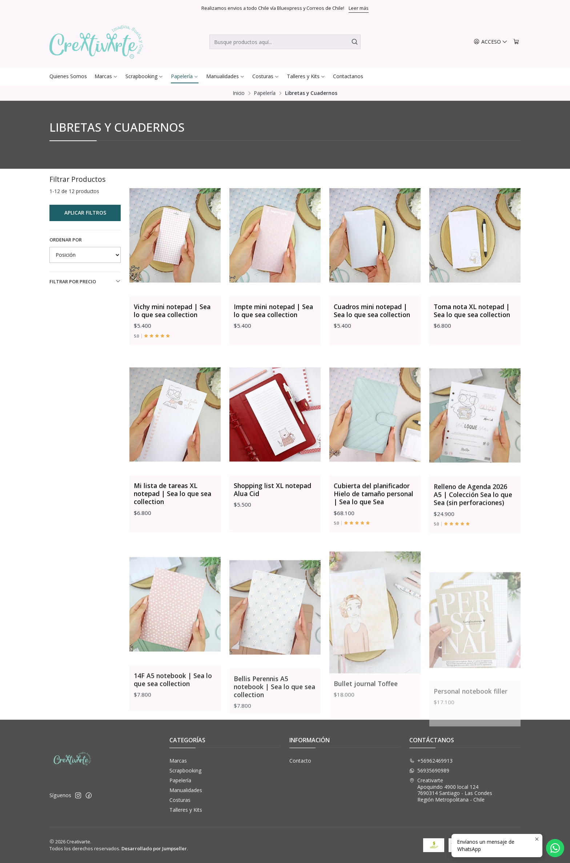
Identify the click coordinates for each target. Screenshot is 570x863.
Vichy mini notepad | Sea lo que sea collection (172, 310)
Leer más (359, 8)
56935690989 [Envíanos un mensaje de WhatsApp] (429, 770)
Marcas (178, 760)
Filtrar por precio (85, 281)
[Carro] (516, 42)
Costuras (179, 799)
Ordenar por (65, 240)
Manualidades (185, 790)
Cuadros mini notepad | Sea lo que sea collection (372, 310)
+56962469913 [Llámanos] (431, 760)
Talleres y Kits (185, 809)
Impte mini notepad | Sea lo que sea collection (273, 310)
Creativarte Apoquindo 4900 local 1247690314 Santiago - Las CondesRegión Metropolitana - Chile (450, 790)
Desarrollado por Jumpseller (154, 848)
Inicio (239, 93)
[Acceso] (490, 42)
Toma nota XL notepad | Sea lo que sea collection (472, 310)
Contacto (300, 760)
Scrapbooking (185, 770)
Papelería (265, 93)
